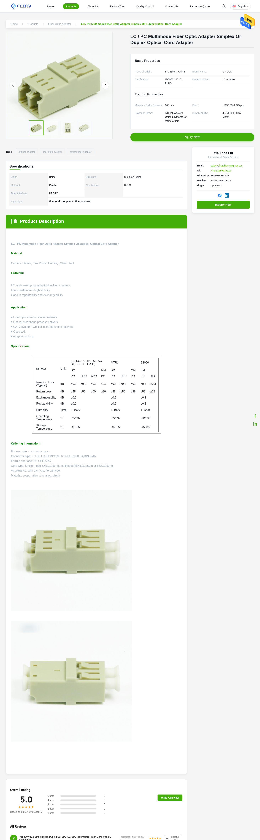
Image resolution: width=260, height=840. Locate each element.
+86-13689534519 (221, 170)
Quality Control (145, 6)
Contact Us (171, 6)
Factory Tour (117, 6)
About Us (93, 6)
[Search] (223, 6)
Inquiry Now (223, 204)
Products (71, 6)
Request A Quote (199, 6)
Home (50, 6)
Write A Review (170, 797)
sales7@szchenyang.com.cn (226, 165)
